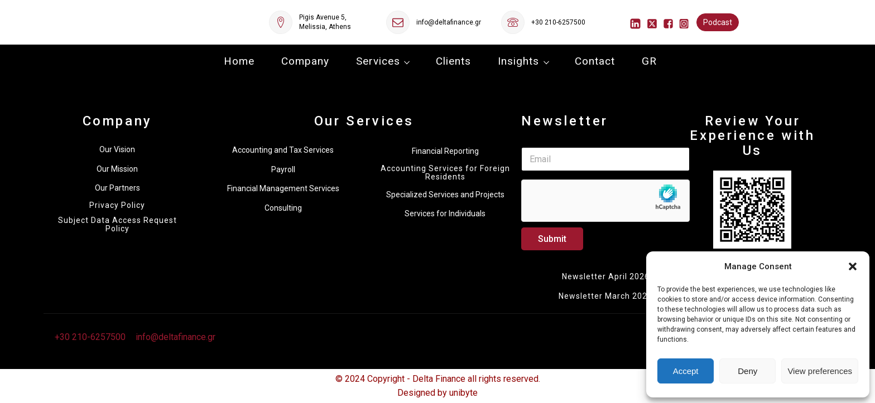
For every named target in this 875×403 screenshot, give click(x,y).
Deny (747, 371)
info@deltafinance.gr (448, 22)
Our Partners (117, 187)
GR (649, 61)
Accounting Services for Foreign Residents (445, 172)
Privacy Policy (117, 205)
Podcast (717, 22)
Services (378, 61)
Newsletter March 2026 (605, 296)
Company (305, 61)
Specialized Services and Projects (445, 194)
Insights (518, 61)
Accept (686, 371)
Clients (453, 61)
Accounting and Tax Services (283, 149)
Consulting (283, 207)
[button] (852, 266)
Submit (552, 239)
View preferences (819, 371)
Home (239, 61)
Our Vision (117, 149)
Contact (595, 61)
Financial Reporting (445, 151)
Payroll (283, 169)
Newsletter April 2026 (606, 276)
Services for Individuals (445, 213)
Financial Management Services (283, 188)
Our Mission (117, 168)
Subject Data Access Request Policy (117, 224)
